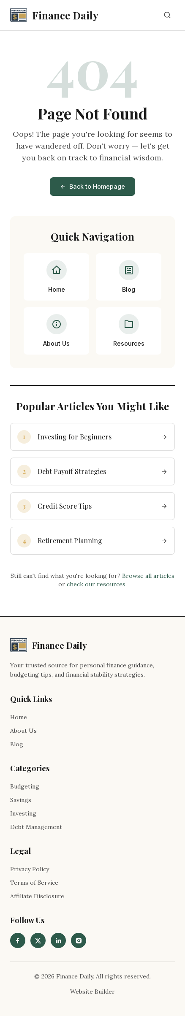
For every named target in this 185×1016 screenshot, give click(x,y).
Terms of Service (34, 882)
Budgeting (24, 786)
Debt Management (36, 827)
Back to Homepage (92, 186)
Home (18, 717)
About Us (23, 730)
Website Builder (92, 991)
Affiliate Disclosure (37, 896)
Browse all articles (148, 576)
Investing (23, 813)
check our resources (96, 584)
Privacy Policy (29, 869)
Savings (20, 800)
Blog (16, 744)
